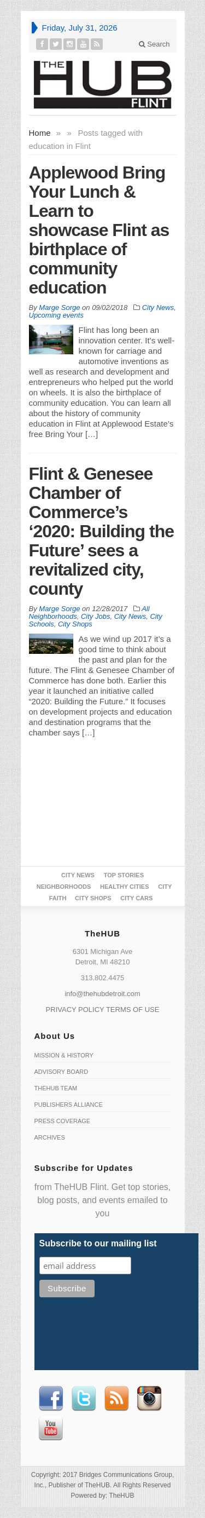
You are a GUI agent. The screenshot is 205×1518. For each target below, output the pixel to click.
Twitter (84, 1398)
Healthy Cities (124, 886)
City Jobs (95, 616)
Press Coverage (62, 1121)
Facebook (51, 1398)
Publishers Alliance (68, 1104)
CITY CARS (136, 898)
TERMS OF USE (133, 1009)
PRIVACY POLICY (75, 1009)
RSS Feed (116, 1398)
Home (40, 132)
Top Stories (124, 875)
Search (154, 44)
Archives (49, 1137)
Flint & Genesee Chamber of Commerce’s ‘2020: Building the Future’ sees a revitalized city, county (101, 531)
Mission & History (63, 1055)
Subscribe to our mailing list (98, 1243)
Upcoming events (56, 315)
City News (158, 307)
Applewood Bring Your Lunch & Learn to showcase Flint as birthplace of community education (99, 230)
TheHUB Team (56, 1088)
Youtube (51, 1428)
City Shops (75, 624)
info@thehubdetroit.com (102, 994)
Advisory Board (61, 1071)
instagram (149, 1398)
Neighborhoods (64, 886)
